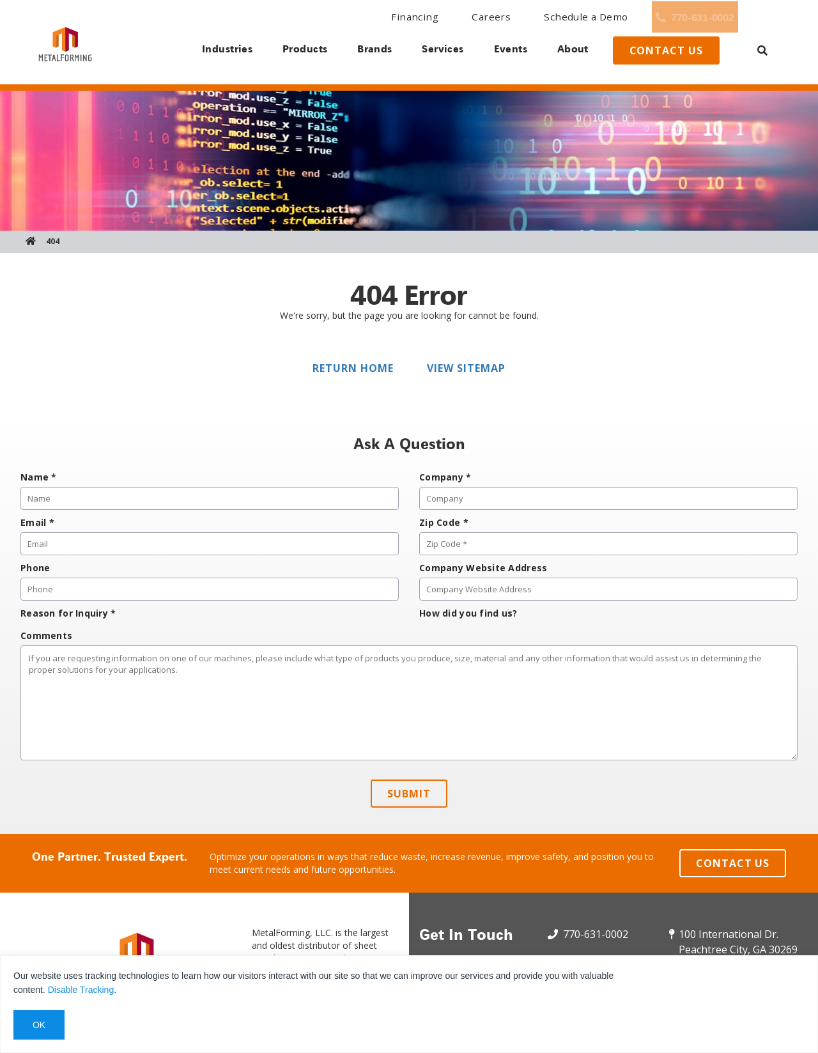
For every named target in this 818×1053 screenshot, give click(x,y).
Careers (432, 17)
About (577, 51)
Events (512, 51)
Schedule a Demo (516, 17)
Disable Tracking (81, 990)
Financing (366, 17)
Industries (219, 51)
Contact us (676, 53)
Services (441, 51)
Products (298, 51)
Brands (371, 51)
